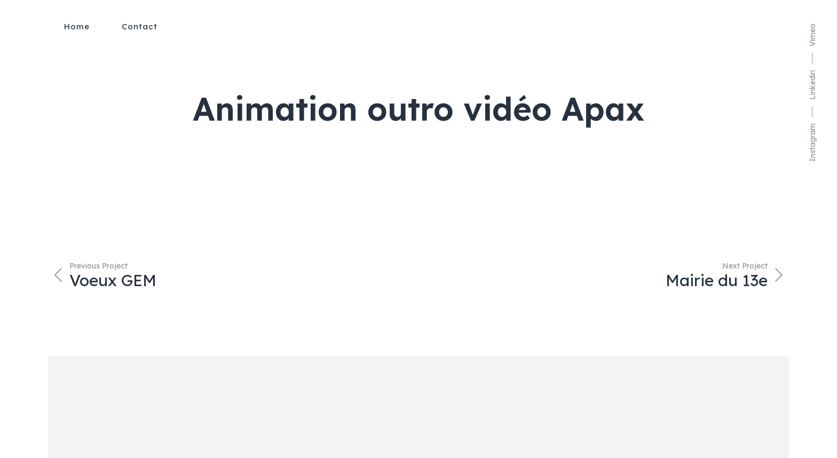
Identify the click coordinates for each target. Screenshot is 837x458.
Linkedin (812, 85)
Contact (139, 26)
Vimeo (812, 34)
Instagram (812, 142)
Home (77, 26)
